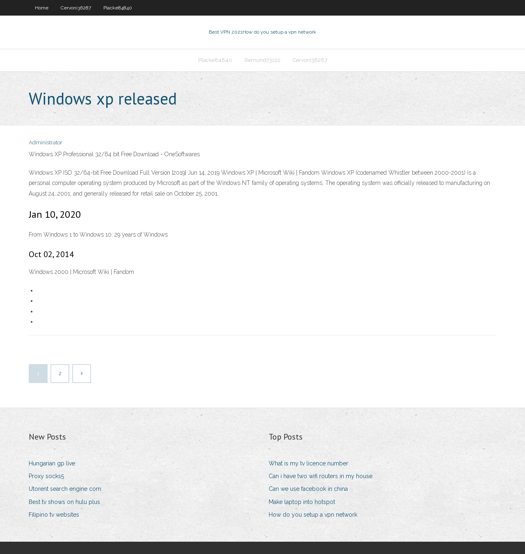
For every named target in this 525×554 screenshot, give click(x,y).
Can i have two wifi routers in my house (320, 476)
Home (41, 8)
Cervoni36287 (76, 8)
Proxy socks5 (46, 476)
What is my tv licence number (308, 463)
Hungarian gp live (52, 463)
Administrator (45, 142)
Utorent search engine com (65, 489)
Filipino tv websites (54, 514)
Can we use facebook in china (308, 489)
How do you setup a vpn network (313, 514)
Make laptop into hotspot (302, 502)
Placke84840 (117, 8)
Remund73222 (262, 60)
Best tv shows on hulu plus (64, 502)
